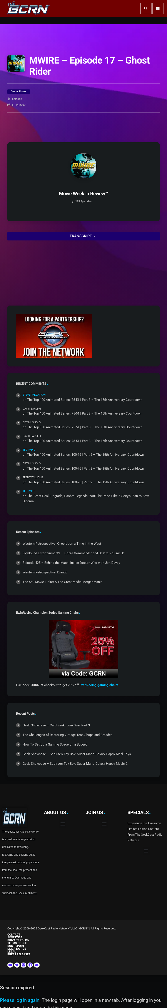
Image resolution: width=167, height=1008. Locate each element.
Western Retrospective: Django (45, 572)
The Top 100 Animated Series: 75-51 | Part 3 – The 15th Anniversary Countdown (84, 400)
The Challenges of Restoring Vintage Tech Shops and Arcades (67, 735)
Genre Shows (18, 91)
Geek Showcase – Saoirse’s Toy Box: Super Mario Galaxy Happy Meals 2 (75, 764)
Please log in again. (20, 1000)
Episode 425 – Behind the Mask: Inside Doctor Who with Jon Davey (71, 563)
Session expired (17, 987)
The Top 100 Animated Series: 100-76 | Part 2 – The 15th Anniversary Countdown (85, 455)
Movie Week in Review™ (83, 194)
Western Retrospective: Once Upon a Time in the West (62, 544)
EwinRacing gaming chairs (99, 685)
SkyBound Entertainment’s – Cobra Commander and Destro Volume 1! (73, 553)
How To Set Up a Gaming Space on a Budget (55, 744)
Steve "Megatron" (35, 394)
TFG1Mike (29, 449)
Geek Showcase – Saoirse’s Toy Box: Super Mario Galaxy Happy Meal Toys (77, 754)
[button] (62, 824)
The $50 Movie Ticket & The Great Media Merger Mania (62, 582)
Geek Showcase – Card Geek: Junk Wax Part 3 (56, 725)
